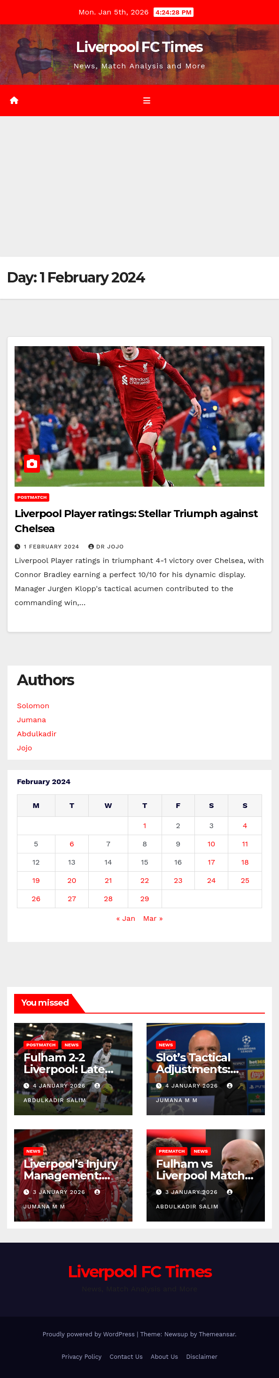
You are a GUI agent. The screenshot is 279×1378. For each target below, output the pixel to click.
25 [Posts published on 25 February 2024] (244, 880)
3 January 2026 (60, 1192)
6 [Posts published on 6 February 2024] (72, 843)
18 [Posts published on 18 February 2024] (245, 862)
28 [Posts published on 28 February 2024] (108, 898)
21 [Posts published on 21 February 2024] (108, 880)
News (71, 1044)
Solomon (33, 705)
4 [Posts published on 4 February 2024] (245, 825)
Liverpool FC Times (139, 47)
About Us (164, 1356)
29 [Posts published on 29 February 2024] (144, 898)
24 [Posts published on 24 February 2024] (211, 880)
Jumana (31, 719)
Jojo (24, 747)
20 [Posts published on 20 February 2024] (71, 880)
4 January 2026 (60, 1085)
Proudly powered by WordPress (89, 1334)
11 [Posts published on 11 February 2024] (245, 843)
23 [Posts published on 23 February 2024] (178, 880)
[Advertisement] (139, 186)
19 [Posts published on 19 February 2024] (36, 880)
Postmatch (31, 497)
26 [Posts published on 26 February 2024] (35, 898)
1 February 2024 (53, 546)
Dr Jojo (106, 546)
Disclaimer (201, 1356)
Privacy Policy (81, 1356)
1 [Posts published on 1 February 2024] (144, 825)
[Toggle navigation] (146, 101)
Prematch (172, 1151)
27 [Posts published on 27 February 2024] (72, 898)
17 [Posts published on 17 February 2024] (211, 862)
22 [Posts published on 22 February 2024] (144, 880)
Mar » (153, 918)
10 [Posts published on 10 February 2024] (211, 843)
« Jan (125, 918)
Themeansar (217, 1334)
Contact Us (126, 1356)
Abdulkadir (36, 733)
